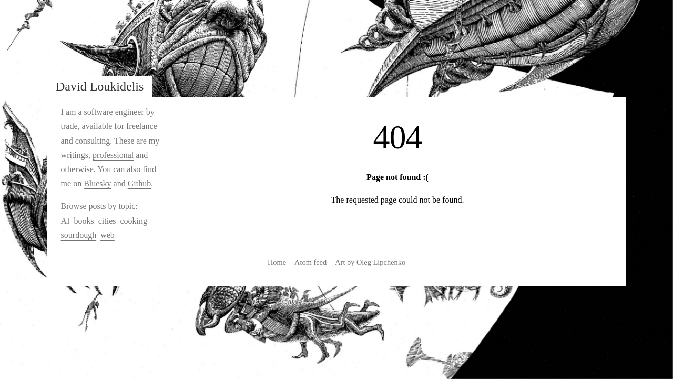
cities (107, 220)
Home (277, 262)
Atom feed (310, 262)
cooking (133, 220)
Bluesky (97, 183)
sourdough (79, 235)
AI (65, 220)
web (107, 235)
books (84, 220)
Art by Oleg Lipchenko (370, 262)
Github (139, 183)
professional (113, 155)
